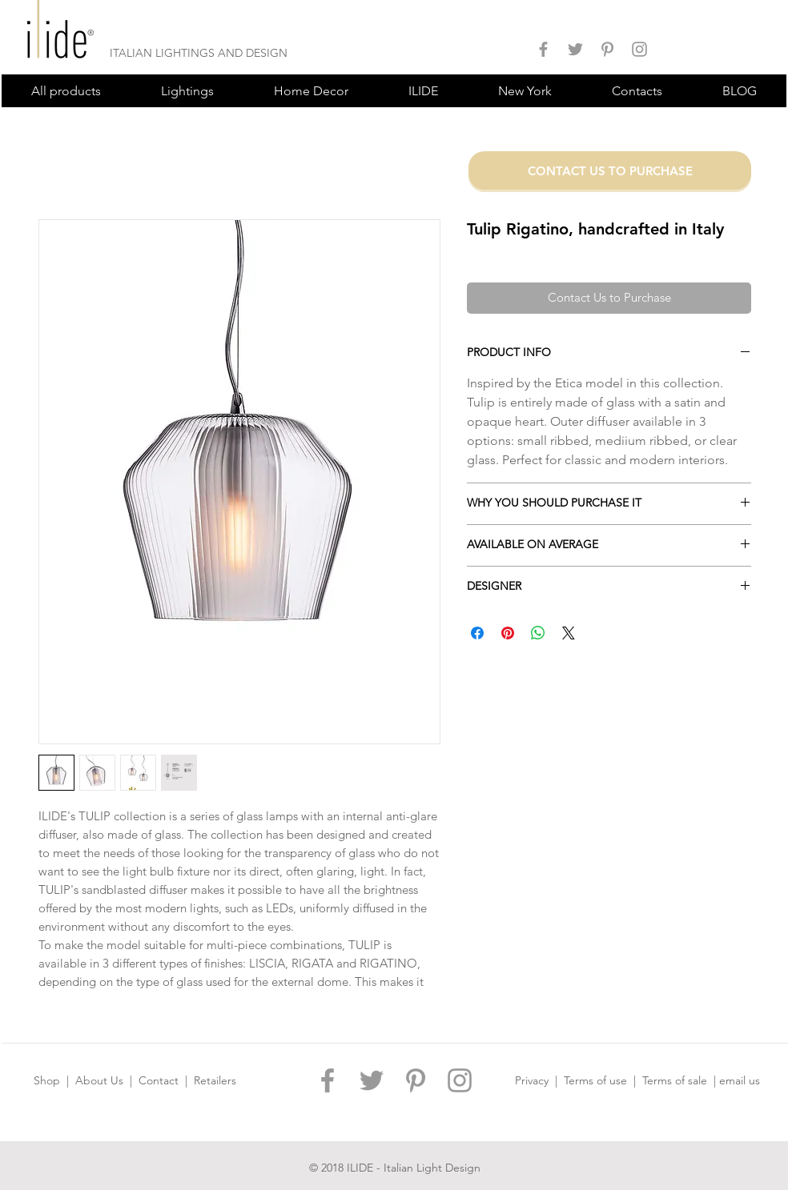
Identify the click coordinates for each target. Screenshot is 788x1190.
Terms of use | (603, 1080)
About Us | (107, 1080)
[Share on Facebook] (477, 633)
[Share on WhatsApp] (538, 633)
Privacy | (539, 1080)
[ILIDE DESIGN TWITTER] (575, 49)
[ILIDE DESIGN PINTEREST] (607, 49)
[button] (187, 90)
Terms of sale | (680, 1080)
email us (739, 1080)
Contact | (166, 1080)
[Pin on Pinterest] (507, 633)
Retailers (215, 1080)
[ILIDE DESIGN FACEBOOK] (543, 49)
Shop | (54, 1080)
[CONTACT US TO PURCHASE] (609, 170)
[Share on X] (568, 633)
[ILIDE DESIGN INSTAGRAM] (639, 49)
